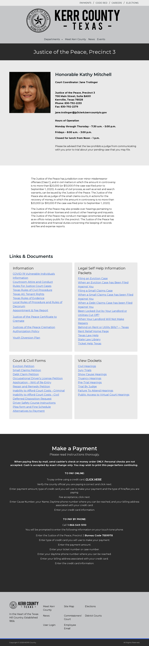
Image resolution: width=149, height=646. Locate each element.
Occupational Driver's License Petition (38, 378)
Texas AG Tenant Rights (28, 294)
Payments (85, 3)
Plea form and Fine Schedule (32, 406)
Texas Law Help (88, 335)
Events (101, 39)
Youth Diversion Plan (26, 337)
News (91, 39)
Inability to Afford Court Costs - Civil (36, 394)
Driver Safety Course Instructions (34, 402)
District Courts (93, 615)
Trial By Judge (87, 386)
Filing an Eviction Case (93, 278)
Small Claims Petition (27, 370)
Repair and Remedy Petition (31, 386)
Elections (132, 3)
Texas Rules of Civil (26, 290)
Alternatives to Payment (29, 411)
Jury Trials (84, 370)
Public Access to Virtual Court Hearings (103, 394)
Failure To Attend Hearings (95, 390)
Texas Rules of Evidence (28, 298)
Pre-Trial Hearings (90, 382)
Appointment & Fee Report (30, 310)
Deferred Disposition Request (32, 398)
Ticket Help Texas (89, 343)
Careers (117, 3)
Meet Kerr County (75, 39)
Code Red (101, 3)
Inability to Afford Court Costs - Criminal (39, 390)
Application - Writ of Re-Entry (32, 382)
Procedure (45, 290)
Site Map (69, 606)
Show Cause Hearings (92, 374)
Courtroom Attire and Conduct (33, 282)
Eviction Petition (23, 366)
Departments (53, 39)
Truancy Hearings (89, 378)
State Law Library (89, 339)
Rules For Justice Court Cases (32, 286)
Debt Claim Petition (26, 374)
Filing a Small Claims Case (95, 290)
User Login (49, 625)
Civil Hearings (87, 366)
